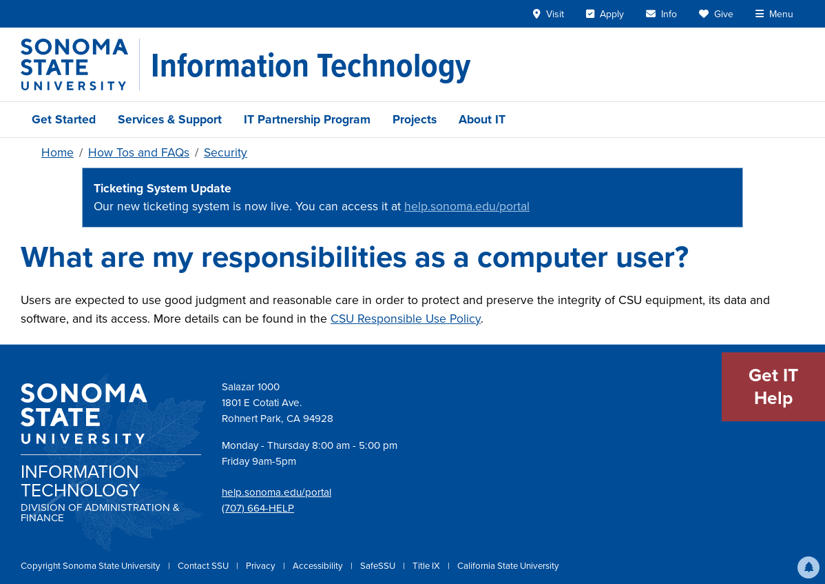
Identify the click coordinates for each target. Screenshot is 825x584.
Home (57, 152)
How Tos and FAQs (138, 152)
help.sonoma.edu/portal (467, 206)
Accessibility (319, 565)
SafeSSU (378, 565)
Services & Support (170, 119)
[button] (808, 567)
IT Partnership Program (307, 119)
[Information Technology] (310, 65)
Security (225, 152)
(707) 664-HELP (258, 508)
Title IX (427, 565)
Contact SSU (204, 565)
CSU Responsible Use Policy (406, 319)
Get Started (64, 119)
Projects (415, 119)
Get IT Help (773, 387)
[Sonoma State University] (80, 64)
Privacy (262, 565)
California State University (508, 565)
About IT (482, 119)
